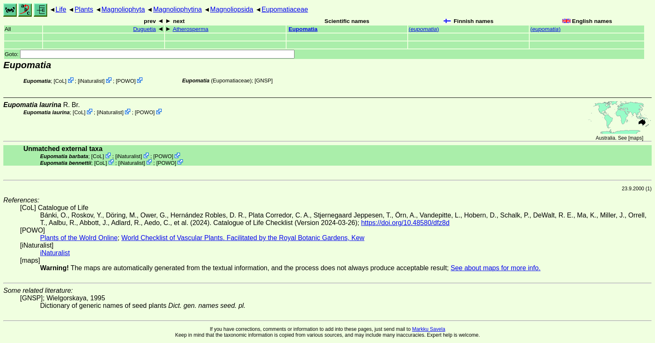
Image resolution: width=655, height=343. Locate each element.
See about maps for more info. (496, 267)
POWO (126, 81)
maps (636, 138)
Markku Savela (428, 329)
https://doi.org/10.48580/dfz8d (405, 222)
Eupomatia (303, 29)
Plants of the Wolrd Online (79, 237)
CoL (60, 81)
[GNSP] (264, 80)
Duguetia (144, 29)
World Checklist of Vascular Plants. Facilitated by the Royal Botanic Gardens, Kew (242, 237)
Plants (83, 9)
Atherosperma (190, 29)
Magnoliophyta (123, 9)
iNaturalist (91, 81)
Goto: (149, 54)
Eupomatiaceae (284, 9)
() (424, 29)
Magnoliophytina (177, 9)
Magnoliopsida (231, 9)
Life (61, 9)
